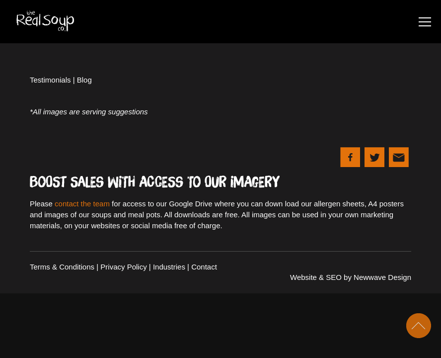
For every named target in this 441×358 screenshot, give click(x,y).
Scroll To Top (418, 325)
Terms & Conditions (62, 267)
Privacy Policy (123, 267)
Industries (169, 267)
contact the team (82, 203)
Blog (84, 80)
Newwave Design (382, 277)
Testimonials (50, 80)
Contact (204, 267)
